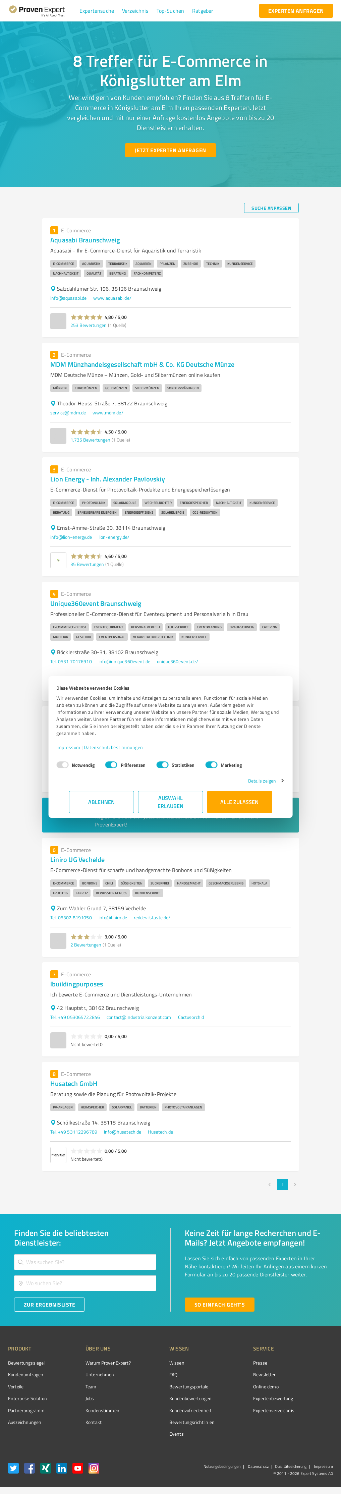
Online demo (228, 1386)
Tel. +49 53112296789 (73, 1132)
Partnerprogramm (26, 1410)
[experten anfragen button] (296, 11)
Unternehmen (87, 1374)
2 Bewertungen (85, 944)
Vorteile (15, 1386)
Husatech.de (160, 1132)
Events (151, 1434)
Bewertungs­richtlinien (166, 1422)
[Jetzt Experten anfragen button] (170, 150)
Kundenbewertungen (165, 1398)
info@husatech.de (122, 1132)
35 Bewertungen (87, 564)
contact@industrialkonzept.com (139, 1017)
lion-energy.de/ (114, 537)
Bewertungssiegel (26, 1363)
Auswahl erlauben (170, 802)
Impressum (81, 747)
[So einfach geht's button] (219, 1305)
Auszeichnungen (24, 1422)
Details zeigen (249, 781)
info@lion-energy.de (71, 537)
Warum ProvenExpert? (95, 1363)
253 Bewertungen (88, 325)
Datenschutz (258, 1466)
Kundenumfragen (25, 1374)
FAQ (148, 1374)
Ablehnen (101, 802)
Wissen (151, 1363)
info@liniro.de (113, 917)
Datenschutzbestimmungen (126, 747)
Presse (223, 1363)
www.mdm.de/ (108, 412)
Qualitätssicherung (290, 1466)
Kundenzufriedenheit (165, 1410)
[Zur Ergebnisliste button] (49, 1305)
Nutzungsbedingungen (222, 1466)
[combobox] (85, 1262)
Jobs (77, 1398)
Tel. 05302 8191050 (71, 917)
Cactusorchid (191, 1017)
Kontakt (81, 1422)
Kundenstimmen (90, 1410)
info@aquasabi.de (68, 298)
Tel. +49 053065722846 (75, 1017)
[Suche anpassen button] (271, 208)
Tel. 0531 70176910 (71, 661)
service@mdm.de (68, 412)
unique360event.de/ (177, 661)
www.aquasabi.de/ (112, 298)
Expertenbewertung (236, 1398)
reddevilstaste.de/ (152, 917)
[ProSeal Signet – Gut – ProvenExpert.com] (308, 1374)
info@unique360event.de (124, 661)
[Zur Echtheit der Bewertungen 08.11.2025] (308, 1421)
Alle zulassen (240, 802)
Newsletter (227, 1374)
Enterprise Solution (27, 1398)
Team (78, 1386)
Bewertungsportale (163, 1386)
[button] (96, 11)
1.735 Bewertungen (90, 440)
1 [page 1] (282, 1184)
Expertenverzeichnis (236, 1410)
